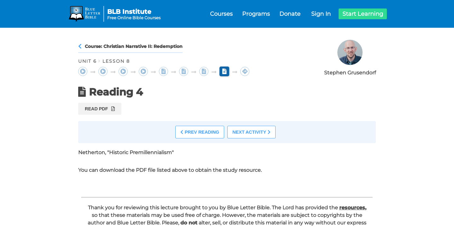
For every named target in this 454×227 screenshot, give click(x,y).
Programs (256, 13)
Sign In (321, 13)
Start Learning (362, 13)
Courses (221, 13)
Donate (289, 13)
